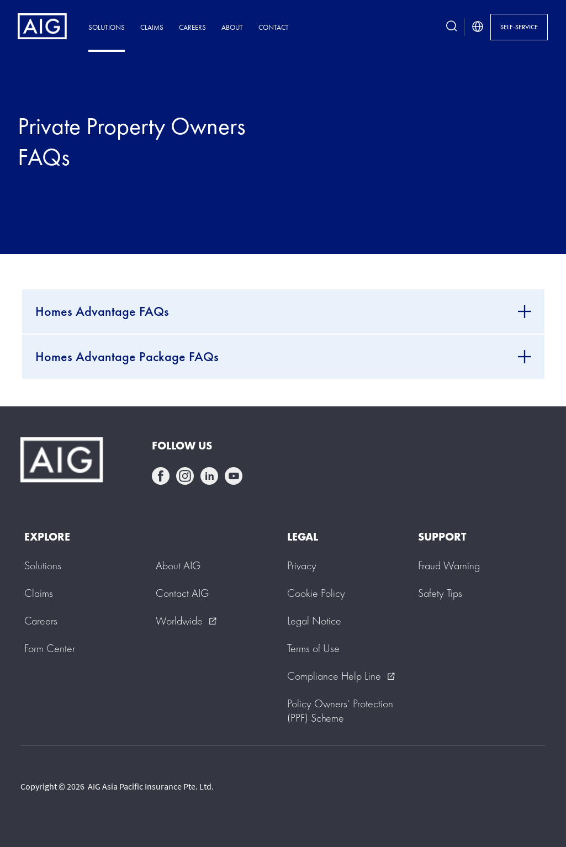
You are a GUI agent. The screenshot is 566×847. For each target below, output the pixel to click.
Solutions (106, 27)
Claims (151, 27)
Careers (192, 27)
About (232, 27)
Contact (273, 27)
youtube (233, 476)
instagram (185, 476)
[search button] (451, 27)
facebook (161, 476)
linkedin (209, 476)
